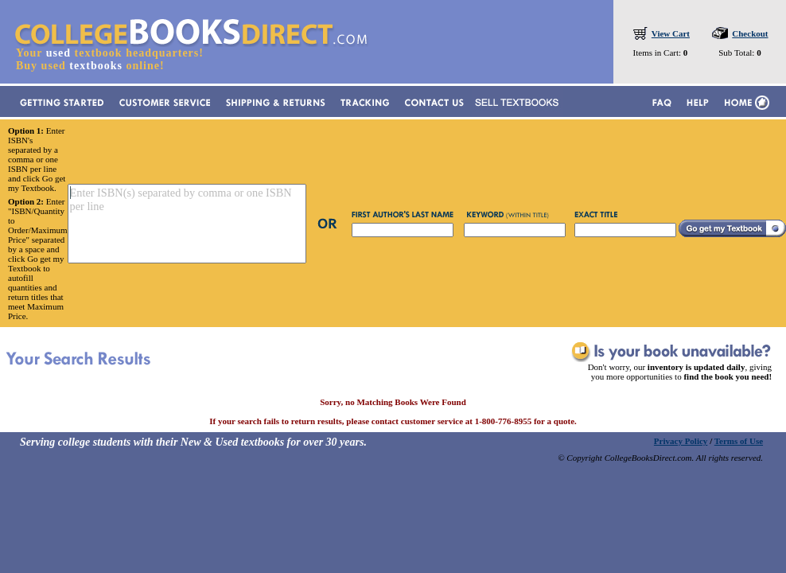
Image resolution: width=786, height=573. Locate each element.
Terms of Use (738, 441)
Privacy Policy (681, 441)
